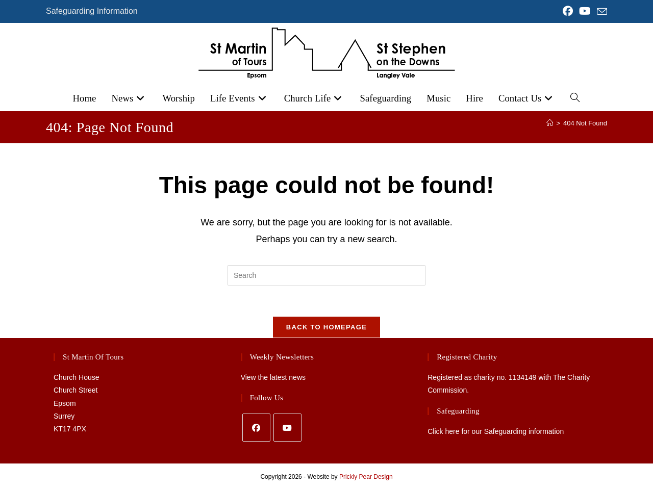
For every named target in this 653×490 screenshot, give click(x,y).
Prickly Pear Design (366, 476)
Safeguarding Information (92, 11)
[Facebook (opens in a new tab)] (568, 11)
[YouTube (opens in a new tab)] (585, 11)
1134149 (523, 377)
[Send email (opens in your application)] (600, 11)
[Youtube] (287, 428)
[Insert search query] (326, 275)
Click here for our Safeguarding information (496, 431)
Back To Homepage (326, 327)
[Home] (549, 123)
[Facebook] (256, 428)
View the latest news (273, 377)
